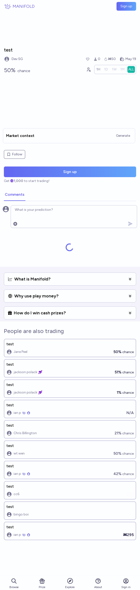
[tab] (14, 195)
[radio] (98, 69)
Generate (123, 136)
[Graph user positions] (88, 69)
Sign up (126, 6)
